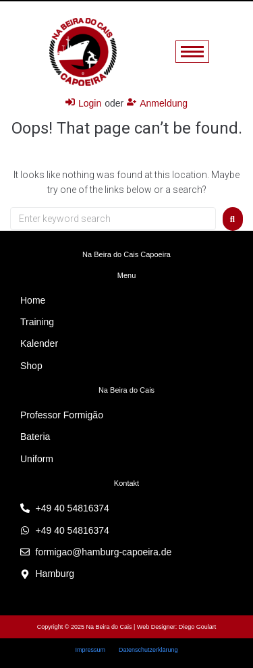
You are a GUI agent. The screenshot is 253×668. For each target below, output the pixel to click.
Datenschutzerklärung (148, 649)
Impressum (90, 649)
